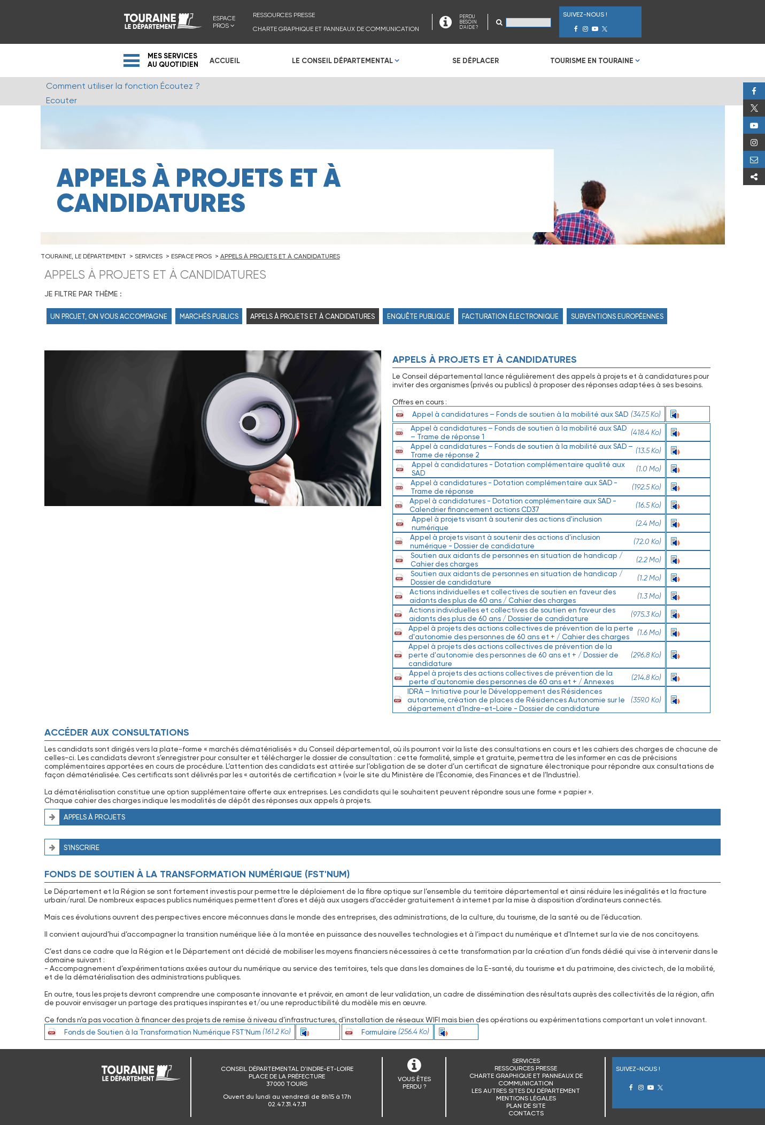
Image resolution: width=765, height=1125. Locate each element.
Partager (754, 176)
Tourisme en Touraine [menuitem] (591, 60)
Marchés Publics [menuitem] (209, 316)
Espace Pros (224, 21)
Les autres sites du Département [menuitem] (526, 1091)
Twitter (754, 108)
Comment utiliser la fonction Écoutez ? (123, 86)
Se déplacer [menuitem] (475, 60)
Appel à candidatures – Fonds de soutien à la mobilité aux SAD (527, 414)
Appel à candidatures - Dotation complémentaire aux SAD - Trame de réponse (527, 486)
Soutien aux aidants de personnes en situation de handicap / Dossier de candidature (527, 577)
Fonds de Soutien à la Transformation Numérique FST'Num (168, 1031)
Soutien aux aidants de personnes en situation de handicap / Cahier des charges (527, 559)
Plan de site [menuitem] (525, 1105)
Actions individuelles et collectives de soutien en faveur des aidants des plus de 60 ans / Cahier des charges (527, 595)
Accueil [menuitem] (225, 60)
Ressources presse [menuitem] (284, 15)
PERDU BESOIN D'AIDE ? (468, 22)
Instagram (754, 142)
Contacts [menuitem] (526, 1113)
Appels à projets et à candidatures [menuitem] (312, 316)
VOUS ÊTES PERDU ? (414, 1082)
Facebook (754, 91)
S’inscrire (81, 847)
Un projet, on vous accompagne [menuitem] (108, 316)
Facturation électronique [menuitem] (510, 316)
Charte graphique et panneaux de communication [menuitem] (336, 29)
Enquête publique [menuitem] (418, 316)
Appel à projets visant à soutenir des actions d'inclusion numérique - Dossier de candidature (527, 541)
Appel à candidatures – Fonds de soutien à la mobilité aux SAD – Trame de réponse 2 (527, 450)
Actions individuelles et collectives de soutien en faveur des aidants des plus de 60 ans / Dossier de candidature (527, 614)
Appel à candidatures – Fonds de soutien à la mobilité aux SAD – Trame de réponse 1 (527, 432)
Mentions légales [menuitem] (526, 1098)
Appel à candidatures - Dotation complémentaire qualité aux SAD (527, 468)
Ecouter (688, 414)
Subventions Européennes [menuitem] (617, 316)
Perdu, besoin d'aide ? (754, 159)
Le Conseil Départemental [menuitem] (342, 60)
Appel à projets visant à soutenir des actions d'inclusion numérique (527, 523)
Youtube (754, 125)
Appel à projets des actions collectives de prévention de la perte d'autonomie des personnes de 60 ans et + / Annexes (527, 677)
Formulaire (385, 1031)
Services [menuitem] (526, 1061)
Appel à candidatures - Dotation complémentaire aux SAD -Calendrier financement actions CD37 (527, 505)
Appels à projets (94, 817)
